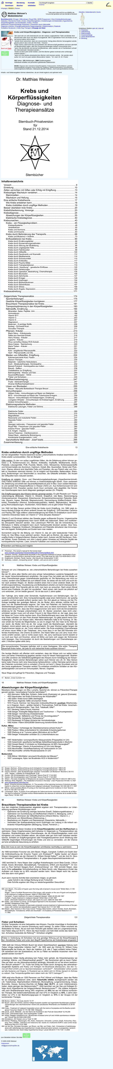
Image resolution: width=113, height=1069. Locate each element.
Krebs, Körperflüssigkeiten (31, 21)
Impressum (5, 1043)
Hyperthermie (67, 21)
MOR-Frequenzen (44, 19)
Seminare (9, 5)
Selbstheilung (85, 32)
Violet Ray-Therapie (24, 28)
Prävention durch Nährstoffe (40, 24)
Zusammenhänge (86, 35)
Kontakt (31, 3)
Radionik (57, 26)
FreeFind (41, 4)
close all (100, 28)
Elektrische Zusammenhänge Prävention (15, 24)
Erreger (16, 19)
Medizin (11, 8)
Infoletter (32, 5)
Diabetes (4, 21)
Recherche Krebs (14, 21)
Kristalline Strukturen (8, 28)
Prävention (84, 30)
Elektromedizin (86, 33)
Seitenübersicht (91, 12)
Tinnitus (35, 23)
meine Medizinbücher (88, 36)
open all (94, 28)
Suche (99, 12)
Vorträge (9, 3)
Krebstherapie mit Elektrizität (52, 21)
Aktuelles (82, 12)
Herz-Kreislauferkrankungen (61, 19)
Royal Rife (32, 19)
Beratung (21, 3)
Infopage (4, 8)
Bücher (20, 5)
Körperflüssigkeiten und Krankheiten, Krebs (16, 23)
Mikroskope (24, 19)
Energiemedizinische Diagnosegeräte (28, 26)
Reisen (17, 8)
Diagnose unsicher (7, 26)
